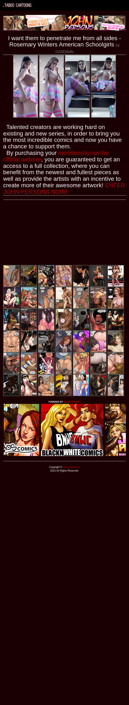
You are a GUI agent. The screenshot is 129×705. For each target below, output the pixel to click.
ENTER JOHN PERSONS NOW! (64, 188)
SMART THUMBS (71, 402)
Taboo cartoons (71, 467)
